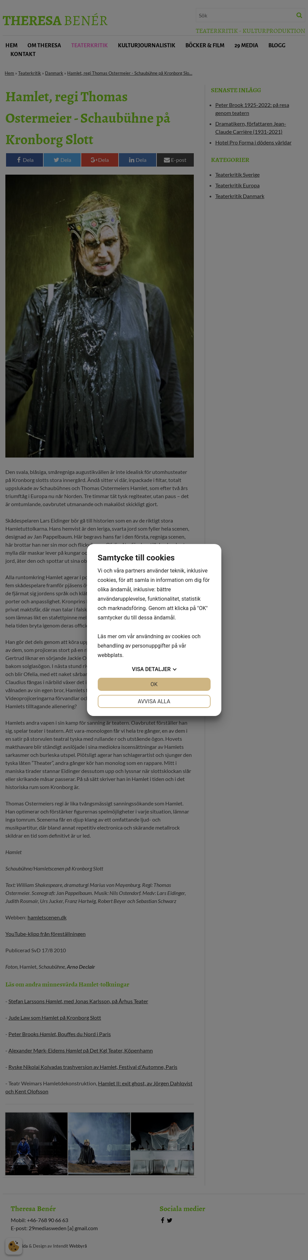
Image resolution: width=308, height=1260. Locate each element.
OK (154, 684)
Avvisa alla (154, 701)
